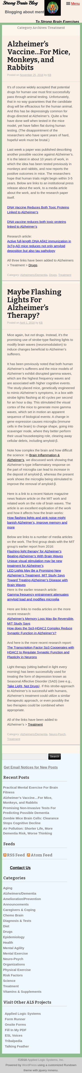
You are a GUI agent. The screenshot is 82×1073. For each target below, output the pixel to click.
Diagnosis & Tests (17, 921)
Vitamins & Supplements (22, 991)
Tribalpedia (13, 1041)
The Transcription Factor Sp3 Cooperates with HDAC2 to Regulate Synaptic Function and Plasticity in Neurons (40, 652)
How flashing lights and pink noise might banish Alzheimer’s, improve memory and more (37, 522)
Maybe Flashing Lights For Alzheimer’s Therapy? (34, 304)
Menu (75, 3)
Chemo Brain (13, 915)
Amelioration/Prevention (22, 899)
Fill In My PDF (15, 1030)
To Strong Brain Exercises (57, 22)
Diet (6, 926)
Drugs (32, 265)
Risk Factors (13, 975)
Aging (7, 888)
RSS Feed (16, 855)
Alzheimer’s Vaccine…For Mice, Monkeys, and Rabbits (38, 56)
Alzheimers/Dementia (34, 275)
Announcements (16, 904)
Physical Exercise (17, 970)
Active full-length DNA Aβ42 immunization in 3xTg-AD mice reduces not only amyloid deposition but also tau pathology (39, 246)
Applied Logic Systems (23, 1013)
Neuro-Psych (57, 734)
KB (49, 75)
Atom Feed (41, 855)
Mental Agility (13, 948)
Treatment (64, 275)
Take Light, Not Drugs (23, 686)
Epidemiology (13, 937)
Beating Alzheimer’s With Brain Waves (35, 556)
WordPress (29, 1065)
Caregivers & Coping (19, 910)
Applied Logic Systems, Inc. (46, 1059)
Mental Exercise (15, 953)
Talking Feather (17, 1046)
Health (8, 942)
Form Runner (15, 1019)
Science (9, 980)
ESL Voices (13, 1035)
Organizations (14, 964)
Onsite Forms (15, 1024)
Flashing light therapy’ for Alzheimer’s (34, 551)
